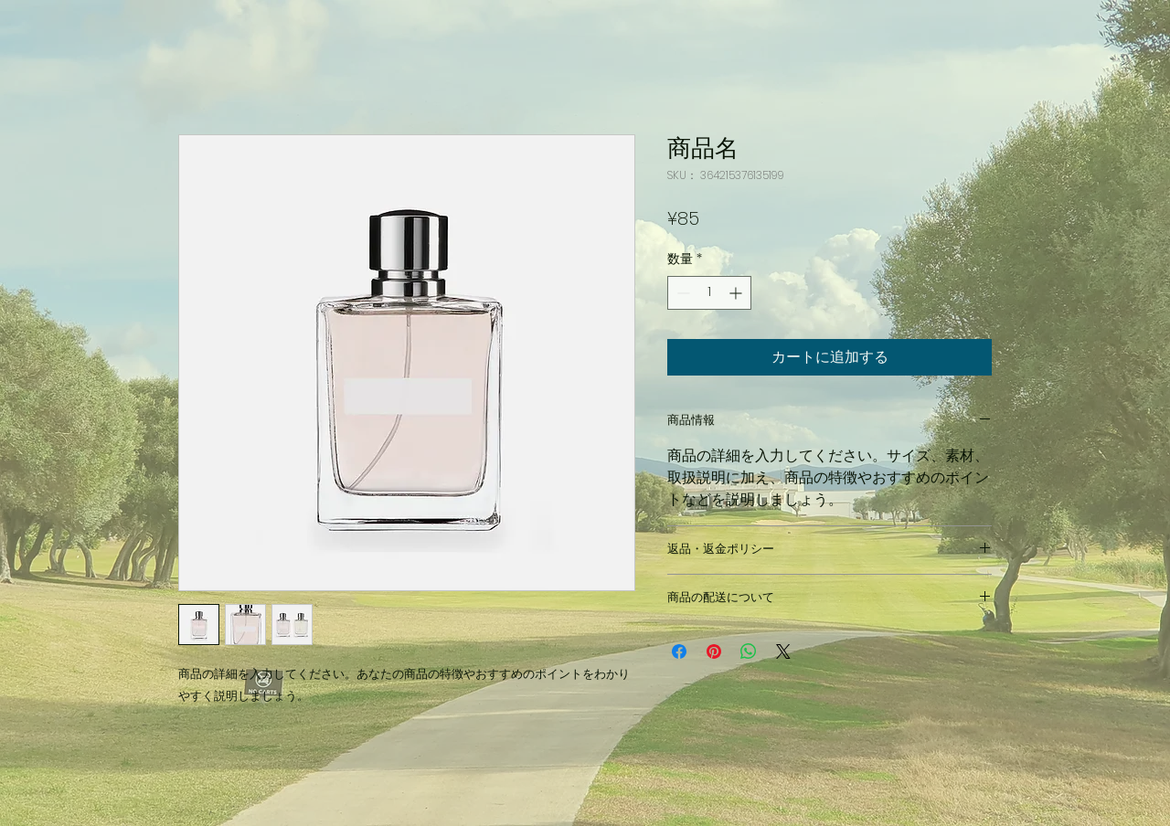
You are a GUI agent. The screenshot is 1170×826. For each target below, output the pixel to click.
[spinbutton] (709, 293)
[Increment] (737, 293)
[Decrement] (681, 293)
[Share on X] (783, 651)
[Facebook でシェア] (679, 651)
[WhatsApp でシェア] (749, 651)
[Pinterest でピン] (714, 651)
